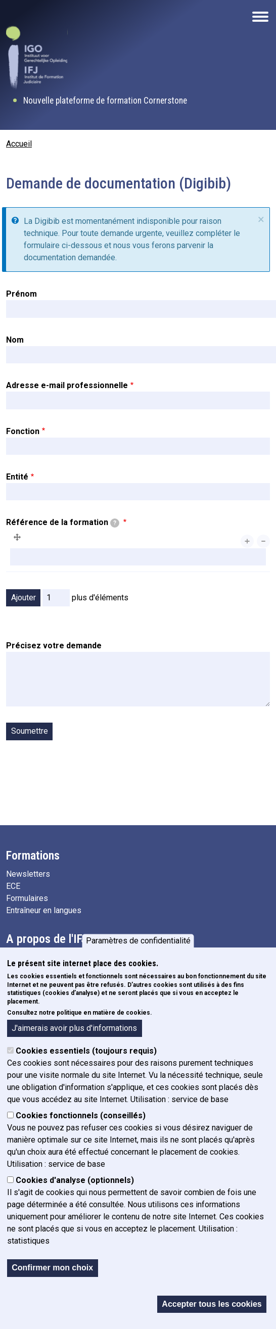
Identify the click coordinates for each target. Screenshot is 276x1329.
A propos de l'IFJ (46, 939)
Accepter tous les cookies (211, 1309)
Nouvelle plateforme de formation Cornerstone (105, 101)
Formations (33, 855)
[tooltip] (114, 523)
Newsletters (28, 874)
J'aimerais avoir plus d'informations (74, 1033)
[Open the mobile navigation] (260, 16)
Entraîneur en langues (43, 910)
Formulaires (27, 898)
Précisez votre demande (54, 645)
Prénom (21, 294)
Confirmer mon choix (52, 1273)
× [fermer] (261, 219)
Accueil (19, 144)
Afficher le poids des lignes (221, 579)
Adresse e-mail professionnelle (67, 385)
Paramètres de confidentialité (138, 946)
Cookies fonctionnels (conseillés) (81, 1121)
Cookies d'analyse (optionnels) (75, 1186)
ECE (13, 886)
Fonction (22, 431)
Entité (17, 477)
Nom (15, 340)
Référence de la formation (62, 522)
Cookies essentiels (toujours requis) (86, 1057)
